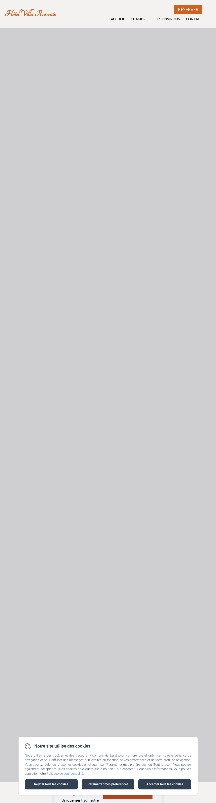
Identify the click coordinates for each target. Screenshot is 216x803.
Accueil (118, 19)
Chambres (140, 19)
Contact (194, 19)
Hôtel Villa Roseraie (30, 14)
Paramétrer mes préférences (108, 784)
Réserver (188, 9)
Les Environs (167, 19)
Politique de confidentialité (65, 773)
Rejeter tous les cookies (51, 784)
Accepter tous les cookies (164, 784)
